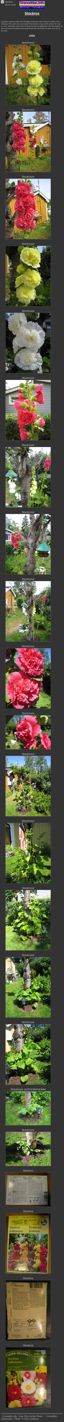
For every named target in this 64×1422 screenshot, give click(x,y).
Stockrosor (28, 42)
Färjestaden (6, 1419)
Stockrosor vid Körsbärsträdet (28, 1089)
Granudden (51, 1416)
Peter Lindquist (31, 1419)
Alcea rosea (10, 4)
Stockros (9, 2)
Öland (17, 1419)
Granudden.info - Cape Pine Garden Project (23, 1416)
